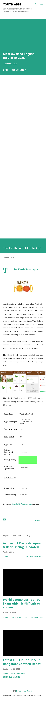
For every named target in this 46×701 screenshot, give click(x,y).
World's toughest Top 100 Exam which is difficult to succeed (21, 603)
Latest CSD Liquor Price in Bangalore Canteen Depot (22, 662)
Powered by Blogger (23, 691)
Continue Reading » (34, 557)
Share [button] (5, 70)
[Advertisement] (23, 160)
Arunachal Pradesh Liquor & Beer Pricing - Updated (22, 545)
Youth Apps (12, 4)
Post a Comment (18, 70)
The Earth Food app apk (22, 504)
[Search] (35, 4)
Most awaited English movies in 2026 (19, 56)
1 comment (16, 617)
